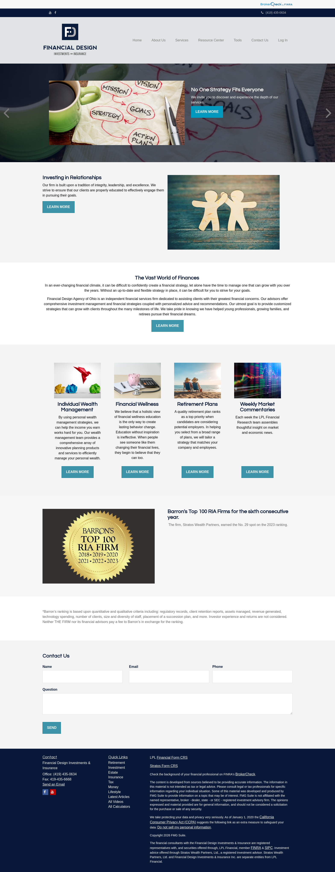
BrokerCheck (245, 774)
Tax (111, 782)
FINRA (256, 848)
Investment (116, 767)
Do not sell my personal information (184, 827)
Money (113, 787)
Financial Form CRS (172, 757)
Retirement (116, 762)
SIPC (269, 848)
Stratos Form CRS (164, 766)
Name (47, 666)
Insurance (115, 777)
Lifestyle (114, 792)
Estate (113, 772)
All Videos (115, 802)
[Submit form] (52, 728)
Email (133, 666)
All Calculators (119, 806)
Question (50, 689)
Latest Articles (119, 797)
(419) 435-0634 (273, 12)
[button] (153, 40)
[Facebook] (55, 12)
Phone (217, 666)
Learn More (207, 112)
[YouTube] (50, 12)
